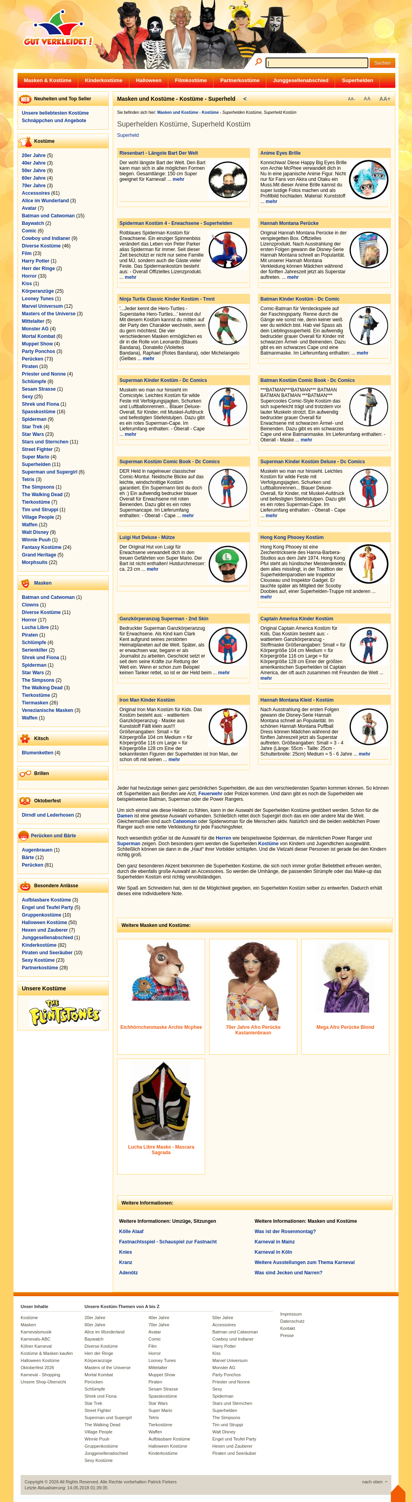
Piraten (30, 366)
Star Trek (32, 427)
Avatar (29, 208)
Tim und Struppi (40, 509)
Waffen (30, 525)
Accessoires (36, 193)
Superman (129, 843)
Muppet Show (37, 344)
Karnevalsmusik (36, 1331)
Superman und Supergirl (49, 472)
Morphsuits (35, 562)
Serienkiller (35, 650)
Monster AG (35, 329)
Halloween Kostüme (44, 922)
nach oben (372, 1481)
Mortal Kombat (38, 336)
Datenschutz (292, 1321)
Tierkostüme (36, 502)
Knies (125, 1252)
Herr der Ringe (38, 268)
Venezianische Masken (47, 710)
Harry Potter (35, 261)
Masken (43, 583)
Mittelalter (33, 321)
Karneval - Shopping (40, 1374)
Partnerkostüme (240, 80)
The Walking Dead (42, 494)
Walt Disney (35, 532)
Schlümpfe (34, 381)
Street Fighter (37, 449)
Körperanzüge (38, 291)
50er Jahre (34, 170)
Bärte (28, 857)
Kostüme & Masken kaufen (47, 1353)
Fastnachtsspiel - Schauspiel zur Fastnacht (168, 1242)
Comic (29, 231)
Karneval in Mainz (275, 1242)
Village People (38, 517)
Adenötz (128, 1273)
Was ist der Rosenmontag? (285, 1231)
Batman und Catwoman (48, 216)
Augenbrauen (37, 850)
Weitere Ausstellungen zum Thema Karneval (305, 1262)
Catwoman (185, 821)
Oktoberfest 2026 (37, 1367)
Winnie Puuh (36, 540)
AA (367, 99)
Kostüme (268, 843)
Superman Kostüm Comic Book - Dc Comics (169, 461)
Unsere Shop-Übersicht (43, 1381)
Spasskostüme (39, 411)
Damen (125, 816)
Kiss (27, 283)
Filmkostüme (191, 80)
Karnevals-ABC (35, 1339)
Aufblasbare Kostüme (46, 900)
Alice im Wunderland (45, 200)
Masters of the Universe (48, 314)
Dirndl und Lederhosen (48, 815)
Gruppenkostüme (41, 915)
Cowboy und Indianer (46, 238)
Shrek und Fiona (40, 404)
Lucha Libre (35, 627)
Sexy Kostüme (38, 960)
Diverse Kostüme (41, 246)
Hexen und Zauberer (45, 930)
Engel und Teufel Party (47, 907)
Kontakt (287, 1328)
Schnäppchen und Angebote (54, 120)
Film (27, 253)
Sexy (27, 396)
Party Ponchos (38, 351)
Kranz (125, 1262)
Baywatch (33, 223)
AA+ (385, 99)
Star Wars (33, 434)
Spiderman (34, 419)
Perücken (32, 359)
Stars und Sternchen (45, 442)
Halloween (149, 80)
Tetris (28, 479)
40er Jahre (34, 163)
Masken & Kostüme (47, 80)
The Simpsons (38, 487)
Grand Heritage (39, 555)
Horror (29, 276)
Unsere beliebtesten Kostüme (55, 113)
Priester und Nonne (44, 374)
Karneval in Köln (274, 1252)
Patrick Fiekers (162, 1481)
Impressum (291, 1314)
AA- (351, 99)
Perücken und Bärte (53, 835)
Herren (223, 838)
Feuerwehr (210, 793)
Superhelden (357, 80)
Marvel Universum (42, 306)
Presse (287, 1335)
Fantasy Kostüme (42, 547)
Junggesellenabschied (300, 80)
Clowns (30, 605)
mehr (178, 179)
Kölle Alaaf (131, 1231)
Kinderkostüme (104, 80)
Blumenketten (37, 753)
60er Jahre (34, 178)
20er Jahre (34, 155)
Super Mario (35, 457)
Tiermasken (35, 703)
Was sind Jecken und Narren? (289, 1273)
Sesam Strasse (39, 389)
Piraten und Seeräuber (47, 952)
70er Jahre (34, 185)
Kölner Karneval (36, 1346)
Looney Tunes (38, 298)
